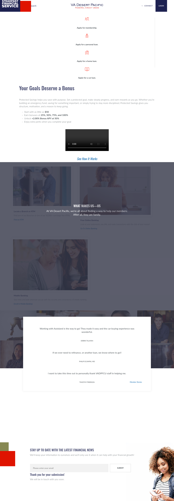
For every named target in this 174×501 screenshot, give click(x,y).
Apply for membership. (87, 27)
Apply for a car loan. (87, 77)
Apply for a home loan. (87, 61)
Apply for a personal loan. (87, 44)
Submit (120, 468)
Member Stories (136, 382)
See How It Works (87, 158)
